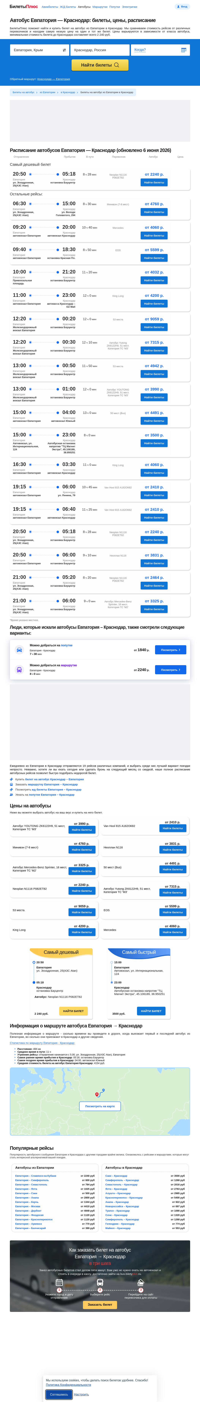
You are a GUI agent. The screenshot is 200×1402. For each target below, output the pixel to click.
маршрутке (69, 665)
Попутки (114, 6)
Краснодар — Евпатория (53, 79)
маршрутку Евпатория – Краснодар (53, 784)
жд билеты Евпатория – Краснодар (56, 789)
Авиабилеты (50, 6)
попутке (66, 645)
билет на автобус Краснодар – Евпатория (54, 779)
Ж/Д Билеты (68, 6)
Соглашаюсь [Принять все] (59, 1394)
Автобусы (84, 6)
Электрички (129, 6)
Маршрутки (99, 6)
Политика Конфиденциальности (68, 1384)
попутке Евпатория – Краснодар (52, 794)
